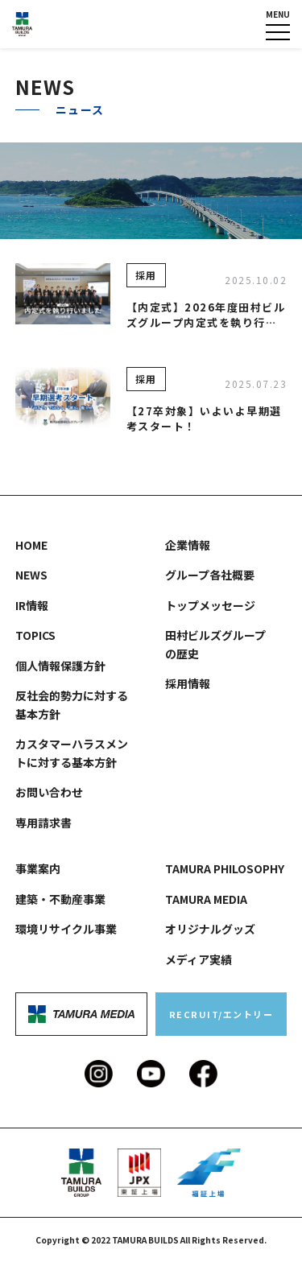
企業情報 (187, 545)
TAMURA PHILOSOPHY (224, 868)
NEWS (31, 575)
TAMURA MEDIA (206, 899)
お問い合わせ (49, 792)
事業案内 (37, 868)
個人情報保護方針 (60, 666)
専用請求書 (43, 823)
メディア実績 (198, 959)
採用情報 (187, 683)
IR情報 (31, 605)
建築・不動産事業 (60, 899)
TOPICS (35, 635)
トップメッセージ (210, 605)
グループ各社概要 (209, 575)
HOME (31, 545)
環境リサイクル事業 (66, 929)
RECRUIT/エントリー (221, 1014)
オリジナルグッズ (210, 929)
